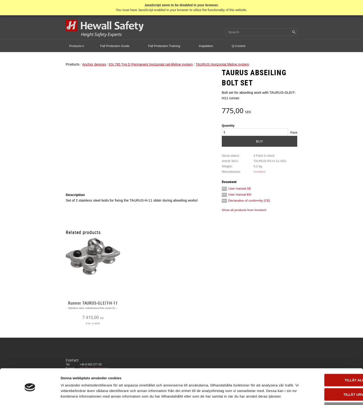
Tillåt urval (324, 373)
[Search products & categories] (261, 32)
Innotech (259, 172)
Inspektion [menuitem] (206, 46)
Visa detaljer (251, 396)
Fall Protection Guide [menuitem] (114, 46)
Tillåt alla (324, 359)
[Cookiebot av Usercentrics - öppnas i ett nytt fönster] (30, 396)
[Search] (293, 32)
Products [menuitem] (75, 46)
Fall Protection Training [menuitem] (164, 46)
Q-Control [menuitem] (238, 46)
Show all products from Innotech (244, 210)
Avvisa (324, 387)
